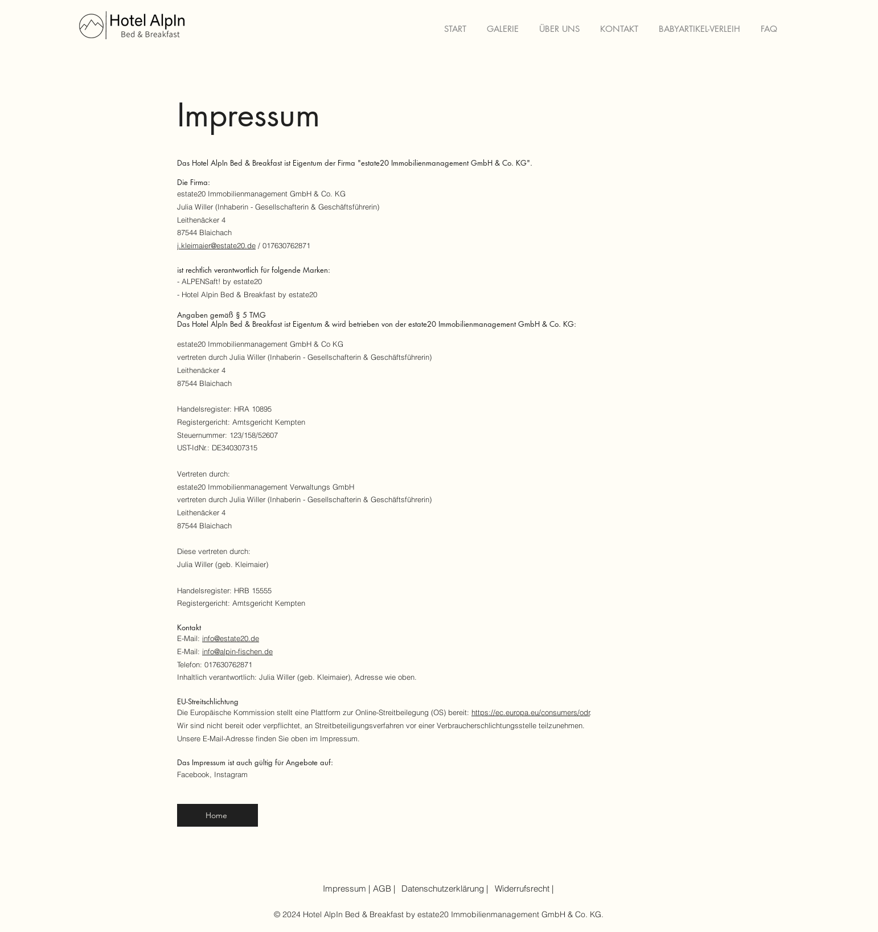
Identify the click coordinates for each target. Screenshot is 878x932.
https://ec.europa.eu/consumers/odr (530, 712)
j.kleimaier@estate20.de (216, 245)
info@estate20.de (230, 638)
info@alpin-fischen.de (237, 651)
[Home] (217, 815)
